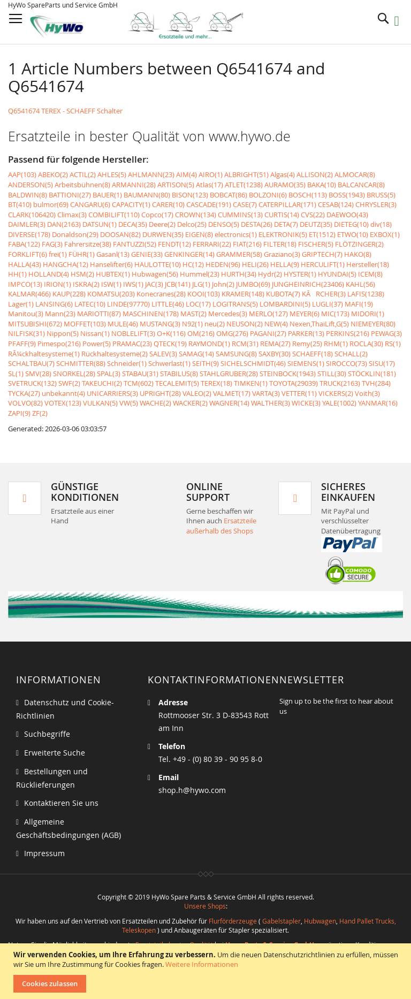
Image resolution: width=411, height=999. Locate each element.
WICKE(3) (306, 403)
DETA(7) (286, 224)
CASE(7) (245, 204)
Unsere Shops (205, 906)
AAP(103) (22, 174)
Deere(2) (162, 224)
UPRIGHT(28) (160, 393)
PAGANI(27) (268, 333)
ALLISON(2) (314, 174)
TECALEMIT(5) (177, 383)
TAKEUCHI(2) (102, 383)
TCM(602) (139, 383)
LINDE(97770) (128, 304)
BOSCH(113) (307, 195)
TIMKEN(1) (251, 383)
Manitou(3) (25, 313)
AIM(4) (186, 174)
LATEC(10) (89, 304)
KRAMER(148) (243, 294)
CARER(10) (168, 204)
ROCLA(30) (366, 343)
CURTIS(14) (281, 214)
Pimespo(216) (59, 343)
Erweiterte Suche (54, 753)
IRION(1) (57, 284)
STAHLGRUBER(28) (229, 373)
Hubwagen (320, 921)
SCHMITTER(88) (80, 363)
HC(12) (193, 264)
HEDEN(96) (223, 264)
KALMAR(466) (29, 294)
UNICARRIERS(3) (112, 393)
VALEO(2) (196, 393)
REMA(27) (275, 343)
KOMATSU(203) (111, 294)
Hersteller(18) (367, 264)
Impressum (44, 853)
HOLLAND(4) (48, 274)
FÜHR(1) (81, 254)
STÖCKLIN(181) (372, 373)
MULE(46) (123, 324)
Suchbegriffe (47, 734)
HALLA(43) (24, 264)
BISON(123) (190, 195)
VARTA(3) (266, 393)
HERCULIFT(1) (323, 264)
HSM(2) (82, 274)
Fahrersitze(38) (87, 244)
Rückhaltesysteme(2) (114, 354)
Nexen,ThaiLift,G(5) (319, 324)
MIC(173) (335, 313)
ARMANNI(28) (134, 184)
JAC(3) (154, 284)
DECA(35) (132, 224)
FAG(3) (52, 244)
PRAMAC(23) (132, 343)
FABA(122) (24, 244)
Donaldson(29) (75, 234)
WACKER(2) (190, 403)
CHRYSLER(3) (376, 204)
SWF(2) (69, 383)
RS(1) (393, 343)
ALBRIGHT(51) (246, 174)
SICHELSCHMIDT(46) (253, 363)
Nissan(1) (95, 333)
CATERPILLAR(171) (287, 204)
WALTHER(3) (270, 403)
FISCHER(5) (315, 244)
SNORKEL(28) (74, 373)
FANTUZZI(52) (134, 244)
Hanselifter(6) (111, 264)
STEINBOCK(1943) (288, 373)
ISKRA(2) (86, 284)
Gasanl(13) (113, 254)
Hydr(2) (270, 274)
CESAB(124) (336, 204)
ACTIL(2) (83, 174)
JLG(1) (201, 284)
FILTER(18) (279, 244)
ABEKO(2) (53, 174)
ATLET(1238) (244, 184)
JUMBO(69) (253, 284)
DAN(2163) (64, 224)
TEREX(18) (216, 383)
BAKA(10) (321, 184)
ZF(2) (40, 413)
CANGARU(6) (90, 204)
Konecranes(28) (161, 294)
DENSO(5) (223, 224)
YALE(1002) (339, 403)
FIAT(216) (247, 244)
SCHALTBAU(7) (31, 363)
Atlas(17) (209, 184)
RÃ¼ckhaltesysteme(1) (44, 354)
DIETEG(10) (351, 224)
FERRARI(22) (212, 244)
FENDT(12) (174, 244)
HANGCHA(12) (65, 264)
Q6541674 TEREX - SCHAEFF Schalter (65, 111)
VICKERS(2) (335, 393)
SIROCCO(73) (346, 363)
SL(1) (16, 373)
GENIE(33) (147, 254)
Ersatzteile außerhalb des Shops (221, 526)
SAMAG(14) (196, 354)
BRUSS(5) (381, 195)
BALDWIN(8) (27, 195)
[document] (206, 971)
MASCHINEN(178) (151, 313)
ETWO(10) (352, 234)
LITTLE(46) (167, 304)
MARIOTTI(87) (99, 313)
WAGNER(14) (229, 403)
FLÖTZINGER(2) (359, 244)
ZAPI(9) (19, 413)
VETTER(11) (299, 393)
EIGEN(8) (199, 234)
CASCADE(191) (208, 204)
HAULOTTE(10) (157, 264)
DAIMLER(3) (26, 224)
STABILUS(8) (179, 373)
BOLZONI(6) (268, 195)
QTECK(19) (170, 343)
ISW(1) (111, 284)
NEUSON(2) (244, 324)
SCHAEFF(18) (312, 354)
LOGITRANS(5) (235, 304)
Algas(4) (282, 174)
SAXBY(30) (274, 354)
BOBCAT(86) (228, 195)
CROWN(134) (195, 214)
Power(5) (96, 343)
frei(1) (58, 254)
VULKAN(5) (100, 403)
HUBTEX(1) (113, 274)
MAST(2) (193, 313)
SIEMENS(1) (305, 363)
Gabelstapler (281, 921)
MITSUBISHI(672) (35, 324)
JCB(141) (178, 284)
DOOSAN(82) (120, 234)
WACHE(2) (155, 403)
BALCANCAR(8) (361, 184)
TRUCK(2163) (339, 383)
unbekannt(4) (63, 393)
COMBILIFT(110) (114, 214)
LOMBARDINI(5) (285, 304)
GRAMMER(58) (239, 254)
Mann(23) (60, 313)
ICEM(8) (370, 274)
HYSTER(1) (300, 274)
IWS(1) (133, 284)
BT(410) (20, 204)
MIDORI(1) (367, 313)
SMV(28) (38, 373)
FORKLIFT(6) (27, 254)
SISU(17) (382, 363)
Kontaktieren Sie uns (61, 803)
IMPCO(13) (25, 284)
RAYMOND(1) (209, 343)
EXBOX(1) (385, 234)
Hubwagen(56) (155, 274)
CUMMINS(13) (240, 214)
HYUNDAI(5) (337, 274)
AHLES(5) (111, 174)
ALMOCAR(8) (354, 174)
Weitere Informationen (201, 964)
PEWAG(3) (386, 333)
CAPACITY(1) (131, 204)
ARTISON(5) (175, 184)
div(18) (381, 224)
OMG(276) (232, 333)
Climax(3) (72, 214)
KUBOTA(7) (283, 294)
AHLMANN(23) (151, 174)
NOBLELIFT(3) (133, 333)
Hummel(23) (199, 274)
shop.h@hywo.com (192, 790)
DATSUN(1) (99, 224)
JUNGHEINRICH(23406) (308, 284)
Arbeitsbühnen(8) (82, 184)
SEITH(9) (205, 363)
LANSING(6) (54, 304)
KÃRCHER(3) (324, 294)
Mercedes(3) (227, 313)
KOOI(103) (203, 294)
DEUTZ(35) (316, 224)
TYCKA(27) (24, 393)
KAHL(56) (360, 284)
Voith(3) (367, 393)
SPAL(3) (108, 373)
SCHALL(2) (351, 354)
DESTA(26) (256, 224)
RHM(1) (336, 343)
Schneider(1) (127, 363)
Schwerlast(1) (169, 363)
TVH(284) (376, 383)
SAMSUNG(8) (236, 354)
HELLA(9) (284, 264)
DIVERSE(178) (29, 234)
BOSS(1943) (347, 195)
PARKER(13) (306, 333)
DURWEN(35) (163, 234)
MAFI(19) (359, 304)
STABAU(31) (140, 373)
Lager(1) (21, 304)
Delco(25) (192, 224)
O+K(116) (171, 333)
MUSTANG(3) (160, 324)
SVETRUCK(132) (32, 383)
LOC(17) (198, 304)
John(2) (223, 284)
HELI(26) (255, 264)
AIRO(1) (211, 174)
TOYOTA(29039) (293, 383)
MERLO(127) (268, 313)
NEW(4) (276, 324)
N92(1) (192, 324)
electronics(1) (236, 234)
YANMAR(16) (378, 403)
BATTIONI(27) (70, 195)
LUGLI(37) (327, 304)
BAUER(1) (107, 195)
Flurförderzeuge (233, 921)
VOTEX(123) (62, 403)
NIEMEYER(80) (373, 324)
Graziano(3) (282, 254)
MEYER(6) (304, 313)
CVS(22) (313, 214)
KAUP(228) (69, 294)
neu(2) (214, 324)
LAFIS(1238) (365, 294)
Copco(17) (157, 214)
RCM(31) (245, 343)
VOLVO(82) (25, 403)
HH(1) (17, 274)
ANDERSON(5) (30, 184)
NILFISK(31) (26, 333)
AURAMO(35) (285, 184)
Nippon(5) (63, 333)
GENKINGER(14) (189, 254)
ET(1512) (322, 234)
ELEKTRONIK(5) (282, 234)
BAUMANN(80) (147, 195)
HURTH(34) (238, 274)
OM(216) (201, 333)
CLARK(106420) (32, 214)
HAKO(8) (357, 254)
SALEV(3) (163, 354)
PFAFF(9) (22, 343)
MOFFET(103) (85, 324)
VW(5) (128, 403)
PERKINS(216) (347, 333)
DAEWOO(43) (347, 214)
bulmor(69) (50, 204)
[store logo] (145, 25)
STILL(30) (331, 373)
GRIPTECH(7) (322, 254)
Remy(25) (307, 343)
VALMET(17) (231, 393)
